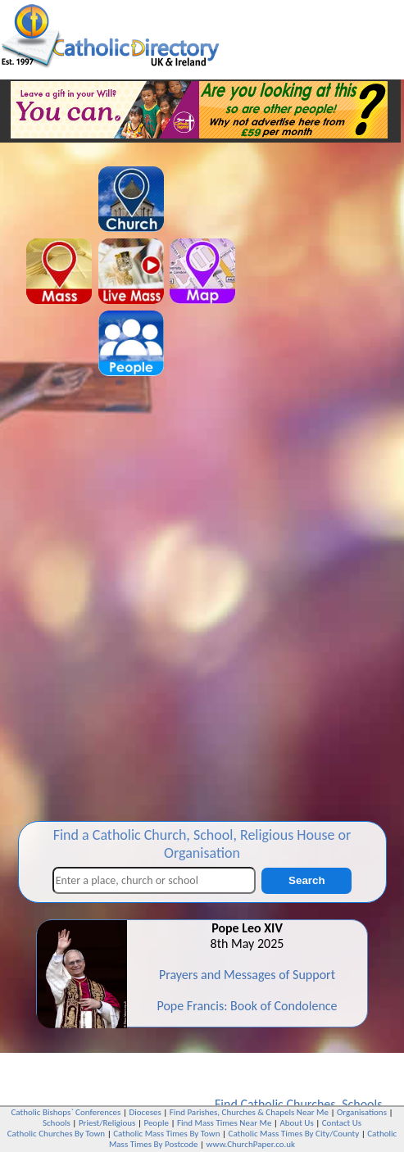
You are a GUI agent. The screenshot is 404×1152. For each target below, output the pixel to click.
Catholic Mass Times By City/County (294, 1133)
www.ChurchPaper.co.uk (251, 1144)
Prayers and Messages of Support (247, 974)
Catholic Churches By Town (56, 1133)
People (156, 1123)
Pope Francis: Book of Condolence (247, 1006)
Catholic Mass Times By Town (166, 1133)
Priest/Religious (107, 1123)
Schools (362, 1104)
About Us (296, 1123)
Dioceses (145, 1112)
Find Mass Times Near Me (224, 1123)
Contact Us (341, 1123)
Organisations (362, 1112)
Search (306, 880)
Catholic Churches (287, 1104)
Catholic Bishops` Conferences (66, 1112)
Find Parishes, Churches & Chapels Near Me (249, 1112)
